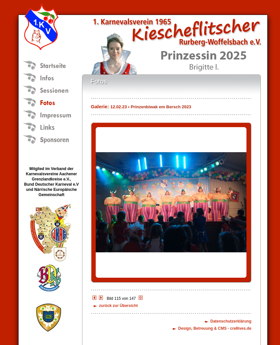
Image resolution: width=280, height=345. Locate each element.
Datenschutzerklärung (230, 321)
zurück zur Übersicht (118, 305)
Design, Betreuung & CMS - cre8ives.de (214, 328)
